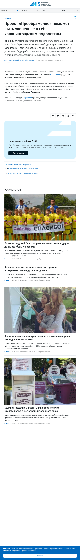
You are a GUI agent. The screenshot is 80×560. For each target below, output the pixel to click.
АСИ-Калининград (11, 60)
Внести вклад (18, 153)
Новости (7, 18)
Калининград (13, 165)
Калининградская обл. (26, 165)
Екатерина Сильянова (26, 60)
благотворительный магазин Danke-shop (23, 169)
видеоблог (27, 98)
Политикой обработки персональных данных (20, 550)
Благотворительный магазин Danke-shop (23, 173)
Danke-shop (55, 75)
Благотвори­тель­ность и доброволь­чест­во (50, 60)
